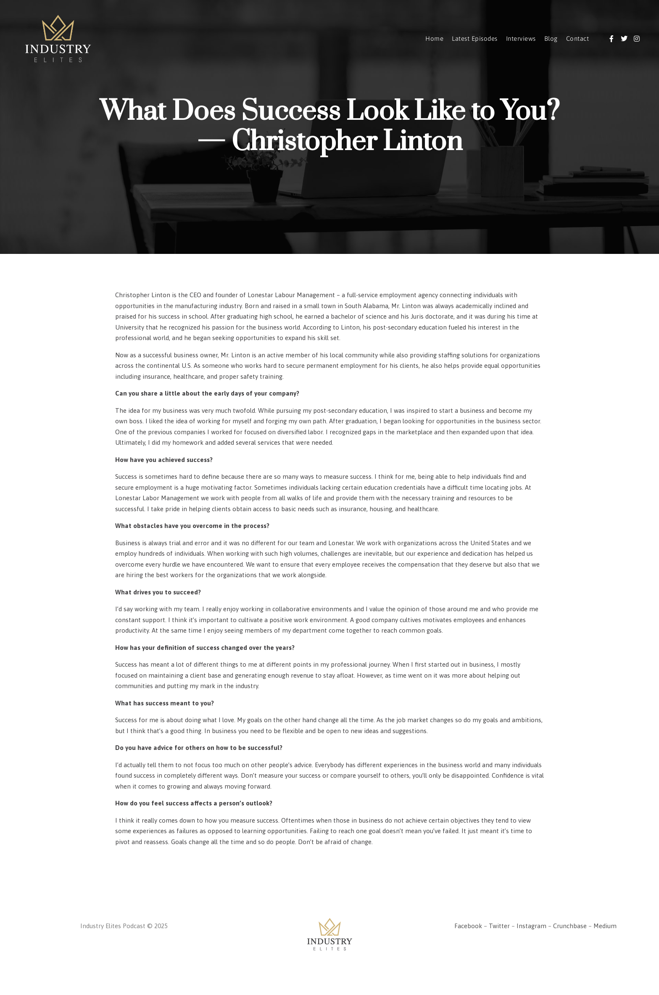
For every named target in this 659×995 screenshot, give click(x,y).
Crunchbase (570, 925)
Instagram (531, 925)
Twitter (499, 925)
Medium (605, 925)
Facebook (468, 925)
